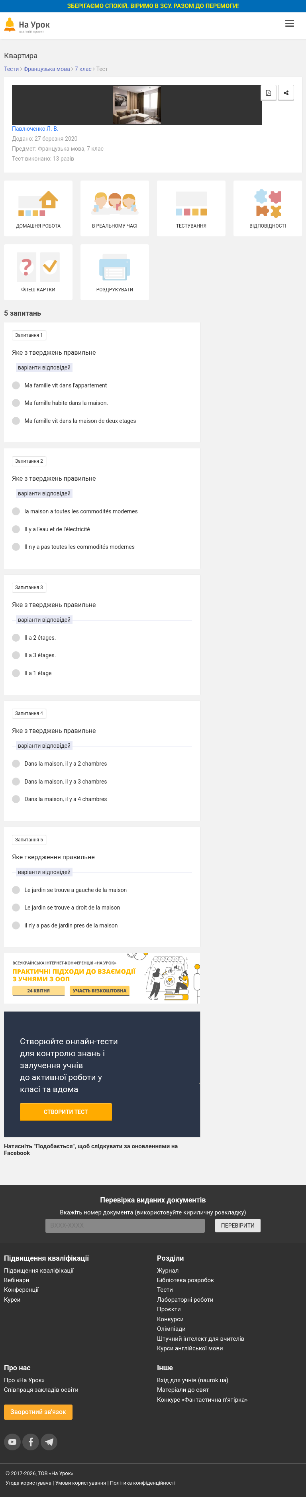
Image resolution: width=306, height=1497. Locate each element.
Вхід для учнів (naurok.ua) (192, 1380)
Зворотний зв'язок (38, 1412)
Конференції (21, 1289)
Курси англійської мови (190, 1348)
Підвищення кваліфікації (39, 1270)
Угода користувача (28, 1483)
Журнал (167, 1270)
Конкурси (170, 1319)
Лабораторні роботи (185, 1299)
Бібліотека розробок (185, 1280)
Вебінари (16, 1280)
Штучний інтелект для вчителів (200, 1338)
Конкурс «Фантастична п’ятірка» (202, 1399)
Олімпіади (171, 1328)
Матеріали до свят (183, 1389)
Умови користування (80, 1483)
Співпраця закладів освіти (41, 1389)
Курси (12, 1299)
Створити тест (66, 1112)
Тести (165, 1289)
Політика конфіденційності (142, 1483)
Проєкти (169, 1309)
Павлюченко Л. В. (35, 129)
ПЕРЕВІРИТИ (238, 1225)
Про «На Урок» (24, 1380)
